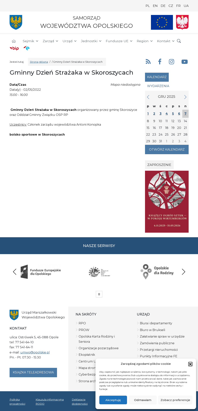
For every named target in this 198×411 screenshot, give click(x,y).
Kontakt (166, 41)
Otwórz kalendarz (167, 149)
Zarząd (51, 41)
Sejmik (31, 41)
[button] (190, 364)
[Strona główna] (14, 41)
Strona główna (39, 61)
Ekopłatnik (87, 355)
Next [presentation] (183, 271)
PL (148, 6)
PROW (84, 330)
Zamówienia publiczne (157, 343)
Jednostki (91, 41)
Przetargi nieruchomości (159, 350)
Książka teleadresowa (33, 372)
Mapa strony (88, 368)
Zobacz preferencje (175, 400)
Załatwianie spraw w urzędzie (162, 336)
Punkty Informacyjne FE (158, 356)
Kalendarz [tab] (157, 77)
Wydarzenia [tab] (158, 86)
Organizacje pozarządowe (99, 348)
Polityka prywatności (17, 401)
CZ (171, 6)
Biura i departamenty (156, 323)
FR (178, 6)
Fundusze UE (119, 41)
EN (155, 6)
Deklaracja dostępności (80, 401)
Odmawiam (142, 400)
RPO (82, 323)
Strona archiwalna (92, 381)
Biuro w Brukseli (152, 330)
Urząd (70, 41)
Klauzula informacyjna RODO (50, 401)
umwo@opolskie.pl (35, 352)
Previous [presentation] (15, 271)
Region (145, 41)
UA (186, 6)
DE (163, 6)
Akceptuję (113, 400)
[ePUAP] (26, 48)
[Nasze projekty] (162, 22)
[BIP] (14, 48)
